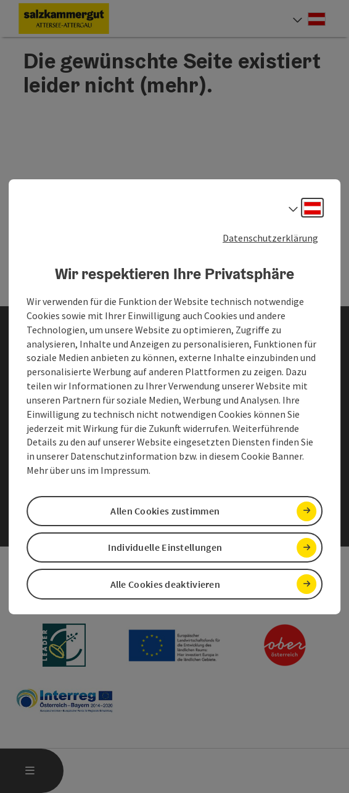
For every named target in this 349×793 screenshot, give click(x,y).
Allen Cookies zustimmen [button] (165, 511)
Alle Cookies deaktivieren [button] (165, 584)
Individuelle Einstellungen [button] (165, 547)
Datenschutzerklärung (270, 237)
